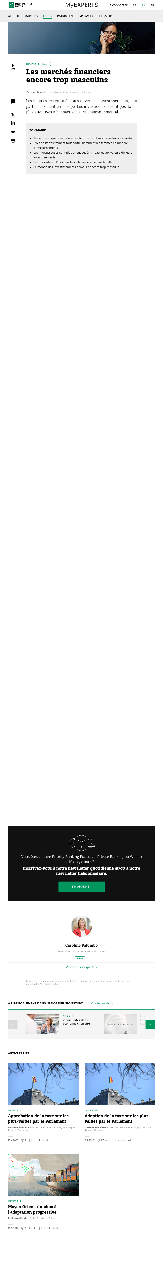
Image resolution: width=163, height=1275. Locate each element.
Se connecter (118, 5)
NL (153, 5)
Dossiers (106, 16)
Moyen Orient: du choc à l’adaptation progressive (32, 1210)
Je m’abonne (80, 886)
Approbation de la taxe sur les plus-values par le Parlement (38, 1119)
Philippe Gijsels (17, 1218)
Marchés (31, 16)
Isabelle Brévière (18, 1127)
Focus (47, 16)
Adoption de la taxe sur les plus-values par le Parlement (117, 1119)
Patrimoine (65, 16)
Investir (33, 64)
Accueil (13, 16)
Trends (146, 1015)
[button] (12, 1024)
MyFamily (86, 16)
